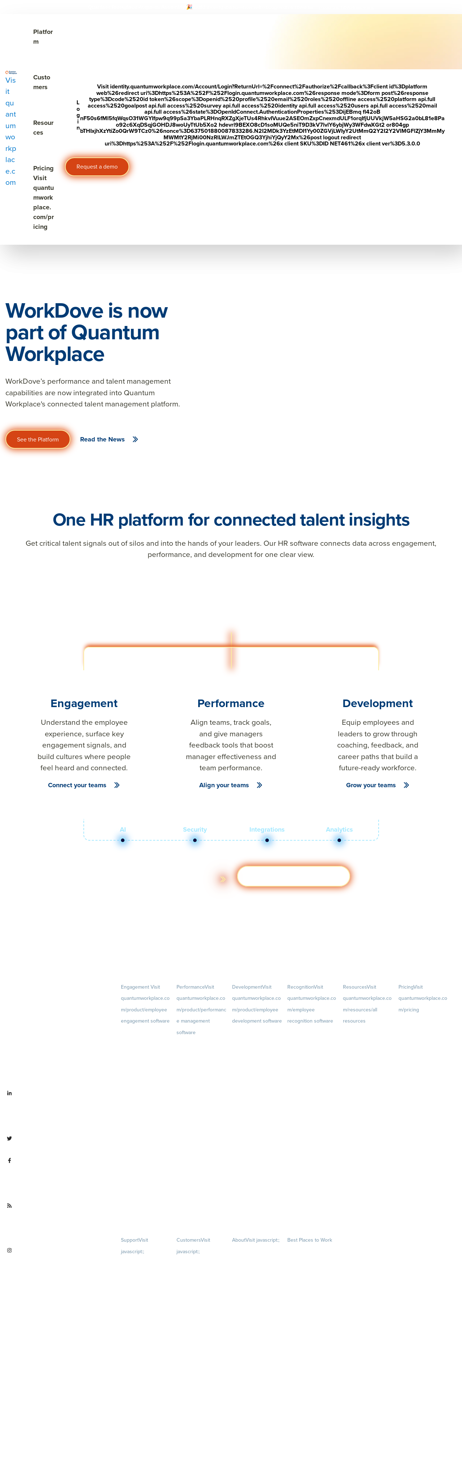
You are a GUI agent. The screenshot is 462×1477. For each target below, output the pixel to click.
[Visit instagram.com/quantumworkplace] (57, 1267)
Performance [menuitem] (201, 1009)
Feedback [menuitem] (201, 1125)
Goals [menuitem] (201, 1067)
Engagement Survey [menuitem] (141, 1033)
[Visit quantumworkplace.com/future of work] (57, 1222)
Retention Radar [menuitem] (137, 1084)
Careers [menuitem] (257, 1263)
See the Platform (38, 439)
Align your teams (224, 785)
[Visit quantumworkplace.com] (11, 129)
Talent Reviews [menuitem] (247, 1080)
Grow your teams (371, 785)
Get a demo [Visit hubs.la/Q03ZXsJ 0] (294, 876)
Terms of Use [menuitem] (134, 1276)
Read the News (102, 439)
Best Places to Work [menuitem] (309, 1240)
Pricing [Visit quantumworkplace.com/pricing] (43, 197)
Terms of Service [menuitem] (137, 1289)
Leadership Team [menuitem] (249, 1358)
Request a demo (97, 166)
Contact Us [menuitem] (257, 1431)
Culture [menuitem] (257, 1299)
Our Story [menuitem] (257, 1335)
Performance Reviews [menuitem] (198, 1161)
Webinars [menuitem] (368, 1093)
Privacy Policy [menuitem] (134, 1263)
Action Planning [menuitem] (137, 1071)
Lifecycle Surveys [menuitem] (138, 1045)
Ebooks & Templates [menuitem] (363, 1068)
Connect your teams (77, 785)
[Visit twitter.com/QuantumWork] (56, 1144)
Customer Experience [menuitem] (197, 1287)
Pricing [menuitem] (422, 998)
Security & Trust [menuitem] (136, 1302)
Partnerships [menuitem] (244, 1407)
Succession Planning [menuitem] (253, 1092)
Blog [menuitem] (368, 1044)
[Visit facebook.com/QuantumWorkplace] (57, 1177)
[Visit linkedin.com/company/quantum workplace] (57, 1110)
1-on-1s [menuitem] (201, 1197)
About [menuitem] (255, 1240)
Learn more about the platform (164, 879)
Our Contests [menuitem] (300, 1252)
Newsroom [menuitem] (257, 1383)
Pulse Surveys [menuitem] (135, 1058)
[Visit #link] (363, 7)
